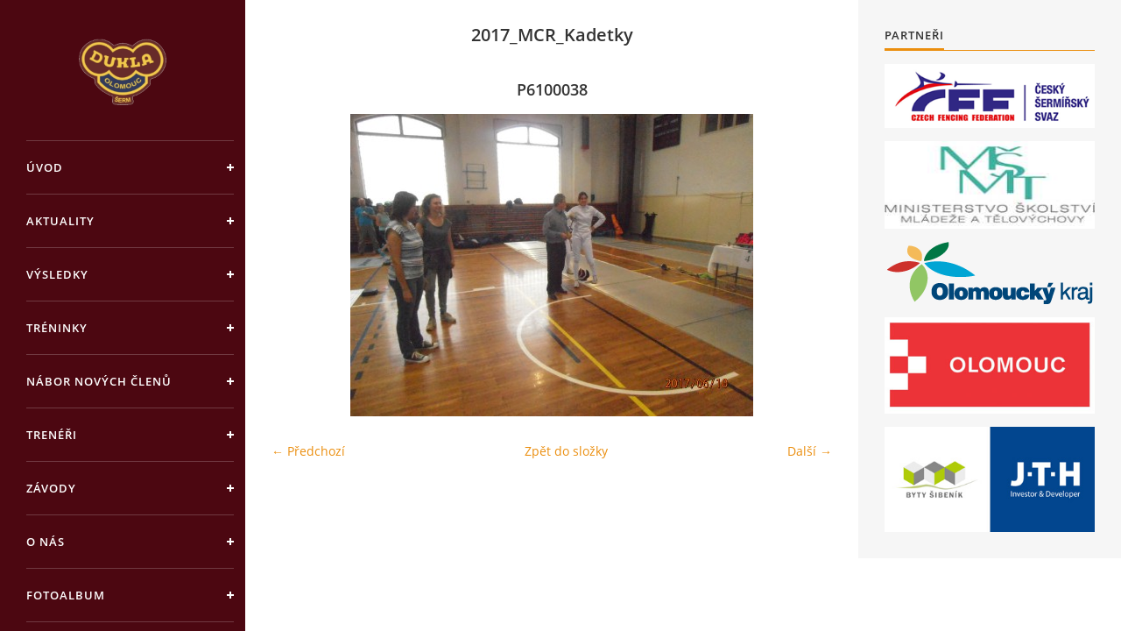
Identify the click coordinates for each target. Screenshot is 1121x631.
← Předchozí (308, 451)
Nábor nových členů (99, 381)
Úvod (44, 167)
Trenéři (51, 435)
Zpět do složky (566, 451)
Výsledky (57, 274)
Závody (51, 488)
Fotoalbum (65, 595)
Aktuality (60, 221)
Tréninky (57, 328)
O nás (45, 541)
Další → (809, 451)
